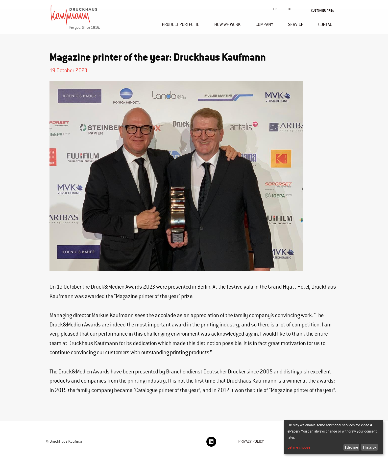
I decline (351, 447)
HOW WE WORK (227, 24)
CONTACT (326, 24)
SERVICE (295, 24)
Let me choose (299, 447)
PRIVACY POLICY (251, 441)
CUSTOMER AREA (322, 10)
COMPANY (264, 24)
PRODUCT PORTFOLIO (180, 24)
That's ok (369, 447)
